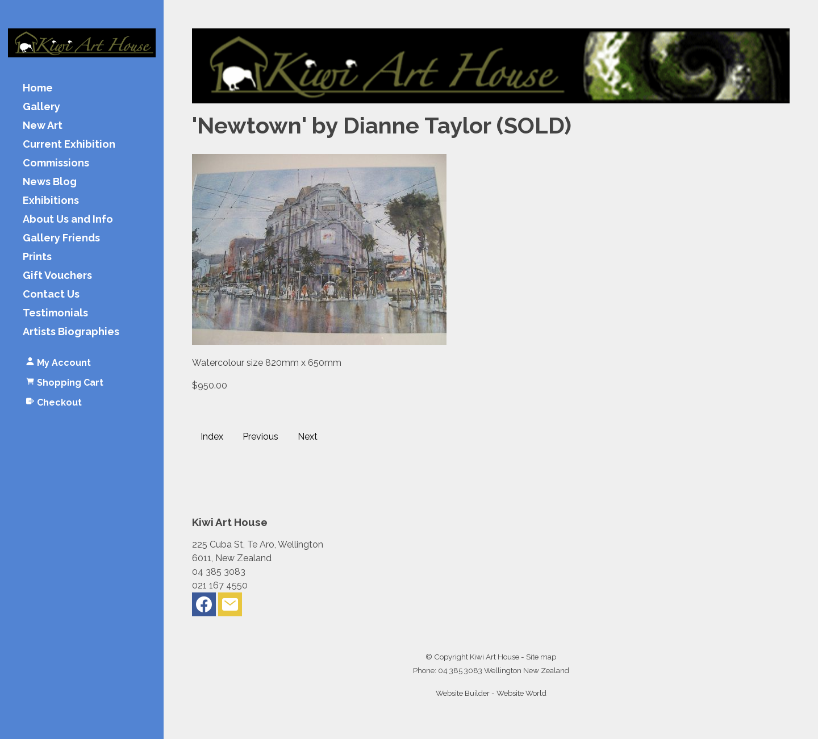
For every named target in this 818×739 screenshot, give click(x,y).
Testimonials (55, 313)
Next (308, 436)
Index (212, 436)
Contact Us (51, 294)
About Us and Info (68, 219)
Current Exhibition (69, 144)
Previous (260, 436)
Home (38, 88)
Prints (37, 257)
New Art (42, 125)
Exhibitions (51, 200)
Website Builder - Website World (491, 693)
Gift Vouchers (57, 275)
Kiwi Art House (494, 656)
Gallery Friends (61, 238)
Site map (541, 656)
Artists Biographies (71, 332)
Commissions (56, 163)
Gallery (41, 107)
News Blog (50, 182)
